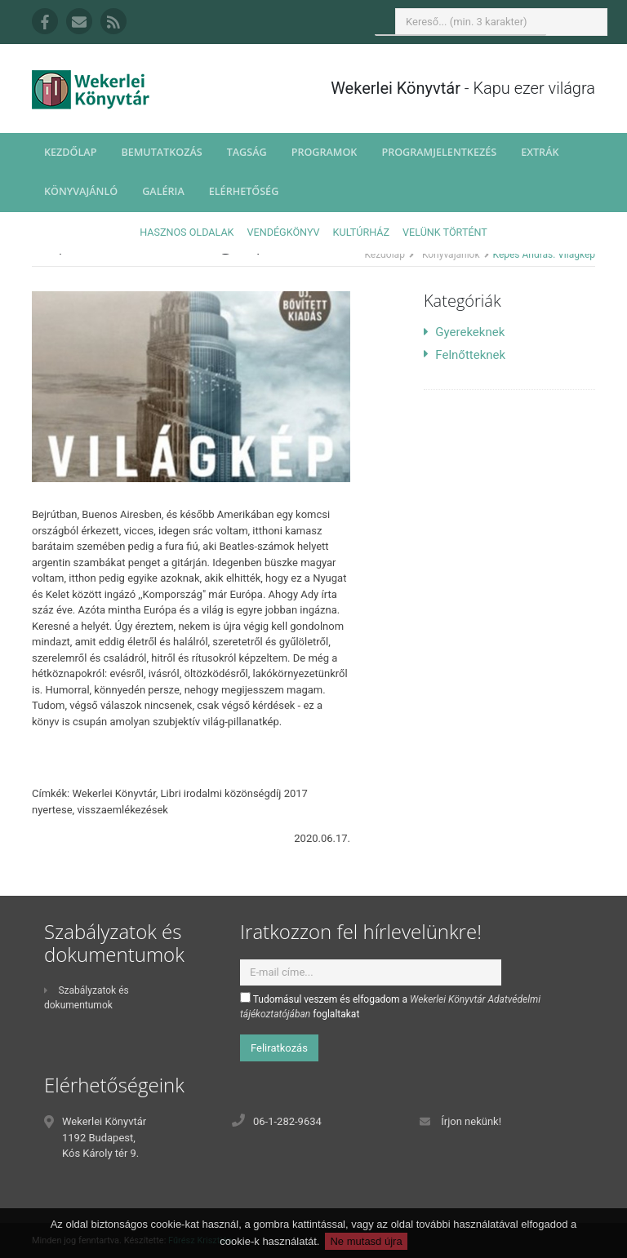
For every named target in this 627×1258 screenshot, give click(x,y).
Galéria (163, 191)
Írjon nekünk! (471, 1121)
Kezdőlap (70, 152)
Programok (324, 152)
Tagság (247, 152)
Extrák (539, 152)
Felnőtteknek (464, 355)
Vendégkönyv (283, 232)
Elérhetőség (244, 191)
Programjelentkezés (438, 152)
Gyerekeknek (464, 332)
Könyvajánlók (451, 254)
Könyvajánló (81, 191)
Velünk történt (444, 232)
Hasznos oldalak (186, 232)
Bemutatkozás (161, 152)
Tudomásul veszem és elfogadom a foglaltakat (390, 1006)
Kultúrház (361, 232)
